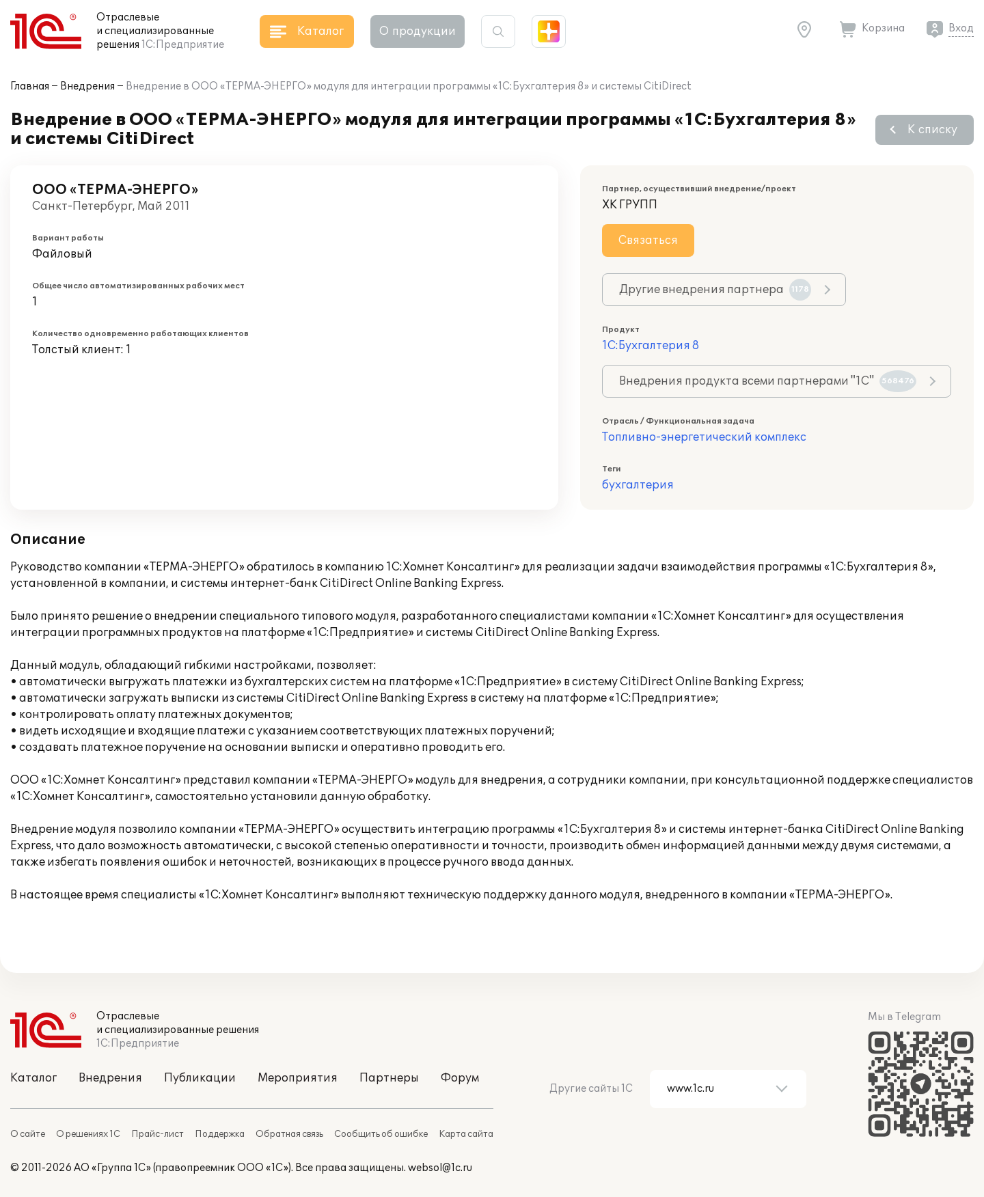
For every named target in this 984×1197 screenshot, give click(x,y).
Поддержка (220, 1134)
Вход (961, 28)
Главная (29, 86)
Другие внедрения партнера (715, 290)
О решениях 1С (88, 1134)
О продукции (417, 31)
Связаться (648, 240)
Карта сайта (466, 1134)
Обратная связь (289, 1134)
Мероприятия (298, 1078)
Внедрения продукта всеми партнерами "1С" (767, 381)
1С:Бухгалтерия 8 (650, 346)
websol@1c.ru (440, 1168)
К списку (932, 130)
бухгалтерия (638, 485)
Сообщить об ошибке (381, 1134)
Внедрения (87, 86)
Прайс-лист (157, 1134)
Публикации (200, 1078)
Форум (460, 1078)
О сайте (27, 1134)
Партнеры (389, 1078)
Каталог (33, 1078)
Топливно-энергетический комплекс (704, 437)
